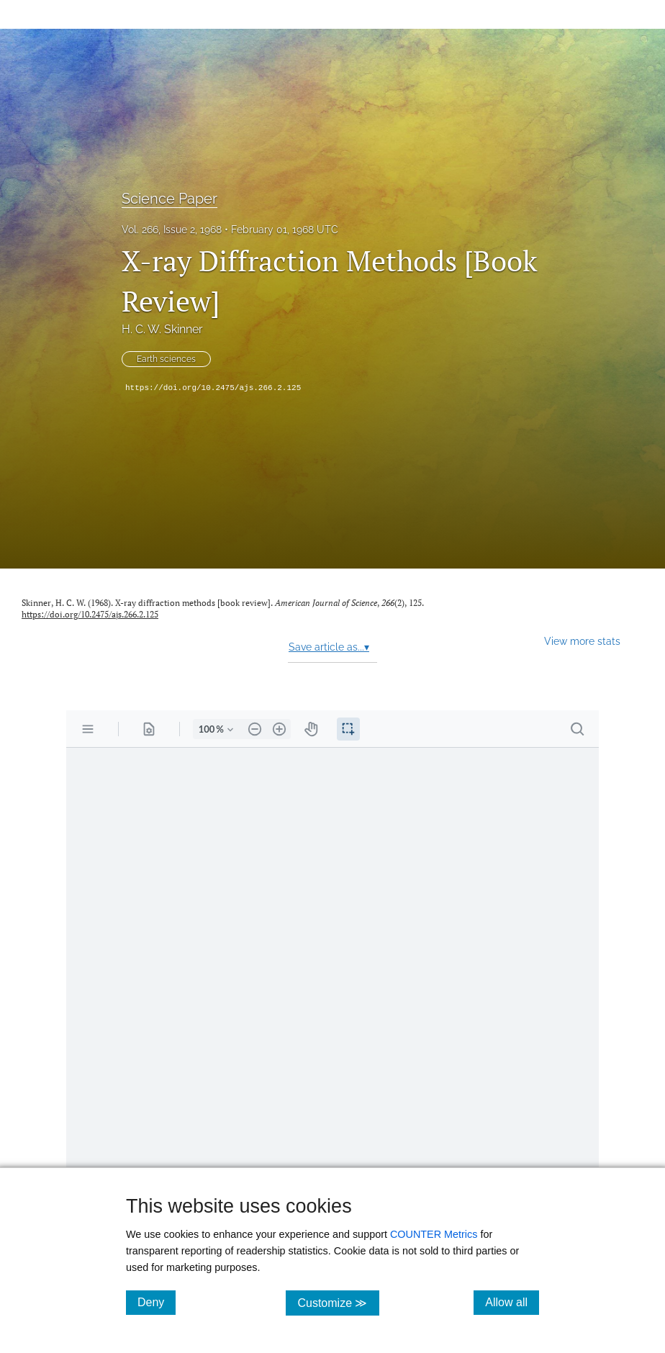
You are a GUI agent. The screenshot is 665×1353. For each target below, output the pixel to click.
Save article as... (329, 647)
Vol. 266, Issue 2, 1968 (172, 229)
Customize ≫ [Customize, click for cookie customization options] (338, 1302)
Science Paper (169, 198)
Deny (156, 1301)
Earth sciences (166, 359)
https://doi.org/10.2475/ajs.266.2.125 (213, 388)
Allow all (512, 1301)
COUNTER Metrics (434, 1234)
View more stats (582, 641)
